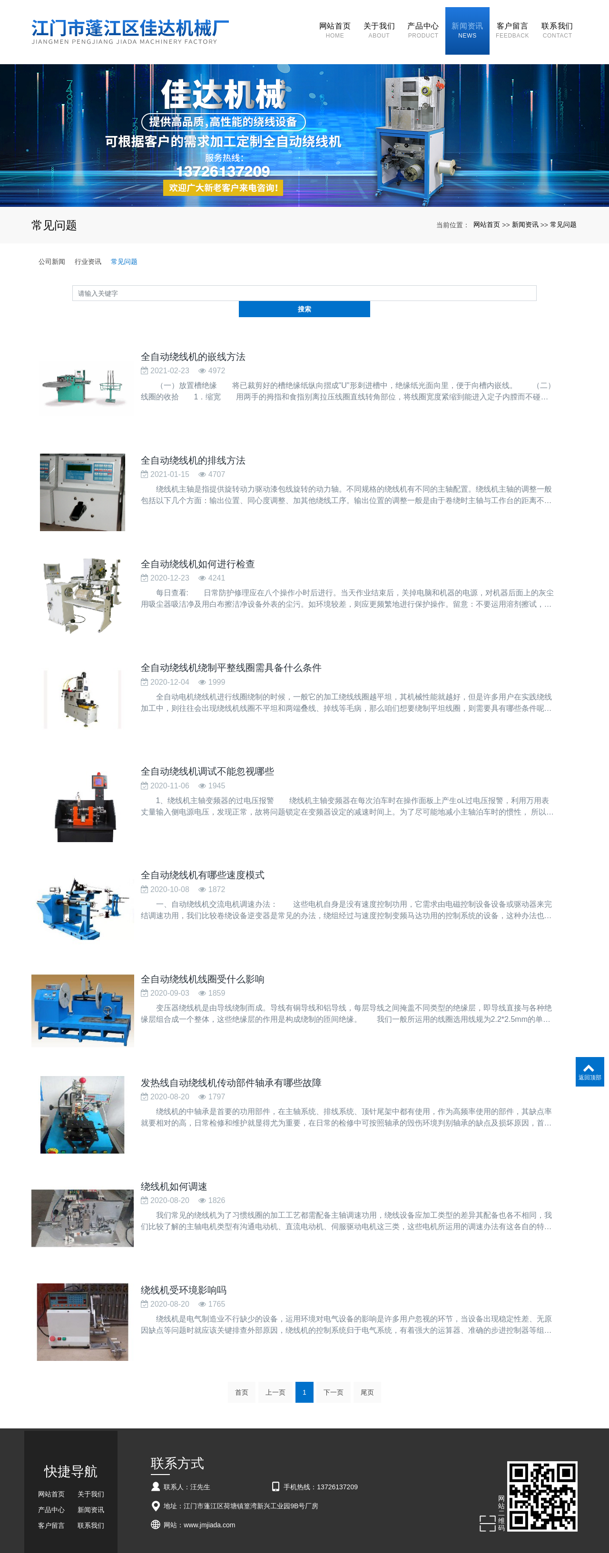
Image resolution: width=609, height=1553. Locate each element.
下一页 (334, 1335)
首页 (241, 1335)
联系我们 (91, 1469)
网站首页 (486, 208)
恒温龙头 (371, 1535)
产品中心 (51, 1453)
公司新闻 (52, 245)
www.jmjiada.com (209, 1468)
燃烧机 (263, 1535)
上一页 (275, 1335)
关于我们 (91, 1438)
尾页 (367, 1335)
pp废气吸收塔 (234, 1535)
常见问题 (563, 208)
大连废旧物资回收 (334, 1535)
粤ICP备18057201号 (304, 1543)
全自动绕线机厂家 (263, 1526)
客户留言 (51, 1469)
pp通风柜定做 (403, 1535)
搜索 (536, 276)
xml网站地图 (381, 1526)
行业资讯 (88, 245)
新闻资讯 (525, 208)
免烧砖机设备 (292, 1535)
